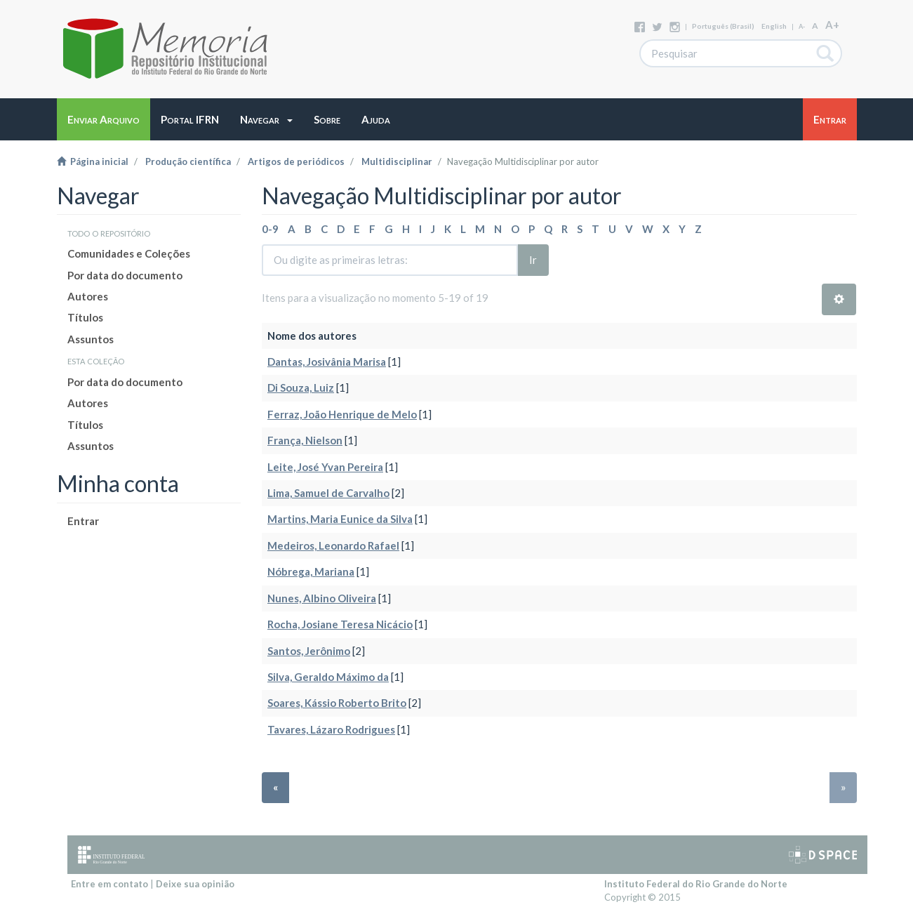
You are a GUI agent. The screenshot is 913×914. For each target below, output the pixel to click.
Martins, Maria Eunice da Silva (340, 518)
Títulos (85, 317)
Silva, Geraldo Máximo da (328, 676)
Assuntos (90, 339)
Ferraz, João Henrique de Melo (342, 414)
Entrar (83, 521)
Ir (533, 259)
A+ (832, 24)
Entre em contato (109, 883)
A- (802, 26)
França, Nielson (304, 440)
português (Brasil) (723, 26)
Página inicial (92, 161)
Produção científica (188, 161)
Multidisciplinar (396, 161)
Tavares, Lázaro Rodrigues (331, 729)
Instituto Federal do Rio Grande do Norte (695, 883)
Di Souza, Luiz (300, 387)
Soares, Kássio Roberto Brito (336, 702)
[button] (266, 119)
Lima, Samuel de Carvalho (328, 492)
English (774, 26)
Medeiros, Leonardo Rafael (333, 545)
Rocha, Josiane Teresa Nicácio (340, 624)
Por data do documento (124, 275)
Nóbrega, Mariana (310, 571)
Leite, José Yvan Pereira (325, 467)
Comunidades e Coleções (128, 253)
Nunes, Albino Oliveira (321, 598)
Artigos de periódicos (296, 161)
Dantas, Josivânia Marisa (326, 361)
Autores (87, 296)
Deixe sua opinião (195, 883)
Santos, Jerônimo (308, 650)
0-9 (270, 229)
